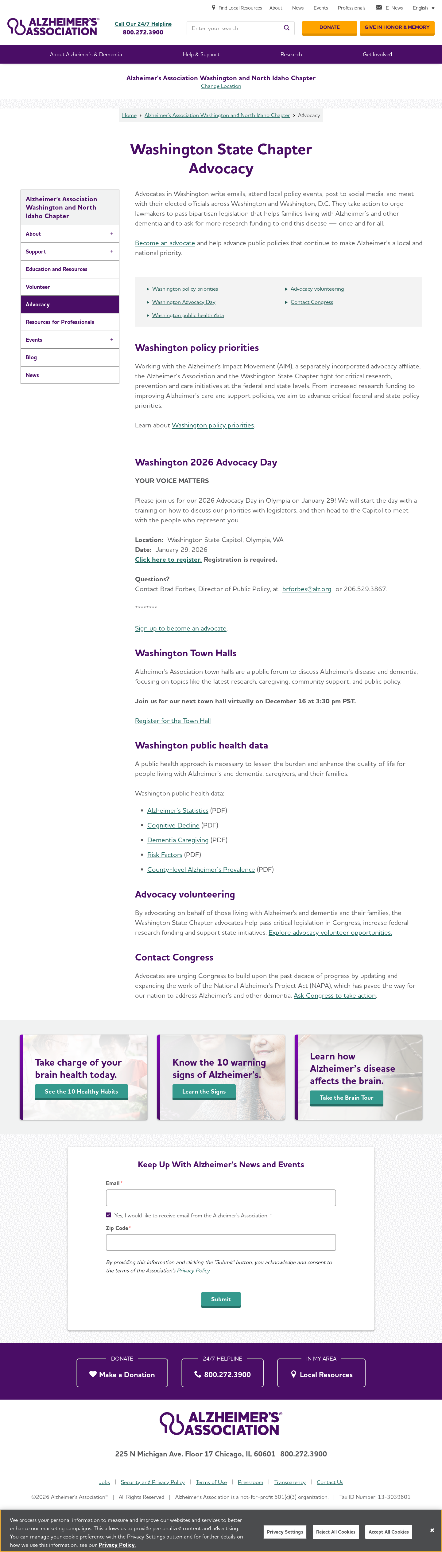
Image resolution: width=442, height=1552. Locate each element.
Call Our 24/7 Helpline (143, 24)
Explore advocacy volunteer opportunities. (330, 932)
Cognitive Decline (173, 825)
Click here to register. (168, 559)
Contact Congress (312, 302)
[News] (298, 8)
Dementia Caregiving (178, 840)
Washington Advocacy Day (183, 302)
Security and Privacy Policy (153, 1482)
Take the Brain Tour (347, 1097)
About (33, 233)
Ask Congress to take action (335, 995)
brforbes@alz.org (307, 589)
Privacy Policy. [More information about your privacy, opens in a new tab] (117, 1545)
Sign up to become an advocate (181, 628)
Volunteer (38, 287)
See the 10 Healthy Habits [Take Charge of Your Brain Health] (81, 1091)
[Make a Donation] (122, 1371)
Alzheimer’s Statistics (177, 810)
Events (34, 339)
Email (113, 1183)
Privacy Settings (285, 1532)
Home (129, 115)
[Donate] (329, 27)
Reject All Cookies (336, 1532)
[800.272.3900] (222, 1371)
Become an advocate (165, 243)
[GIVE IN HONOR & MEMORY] (397, 27)
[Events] (321, 8)
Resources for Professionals (60, 322)
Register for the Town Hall (173, 721)
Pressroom (250, 1482)
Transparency (290, 1482)
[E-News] (389, 8)
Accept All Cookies (389, 1532)
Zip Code (117, 1228)
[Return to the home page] (53, 26)
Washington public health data (188, 315)
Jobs (104, 1482)
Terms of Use (211, 1482)
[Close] (432, 1530)
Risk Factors (164, 855)
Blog (31, 357)
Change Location (221, 86)
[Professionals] (351, 8)
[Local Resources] (321, 1371)
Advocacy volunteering (317, 288)
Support (36, 251)
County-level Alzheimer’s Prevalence (201, 869)
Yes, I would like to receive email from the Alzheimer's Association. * (193, 1215)
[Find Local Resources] (236, 8)
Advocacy (38, 304)
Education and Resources (56, 269)
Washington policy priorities (185, 288)
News (32, 375)
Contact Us (330, 1482)
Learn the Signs (204, 1091)
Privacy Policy (193, 1270)
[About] (276, 8)
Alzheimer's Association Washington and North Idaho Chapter (217, 115)
